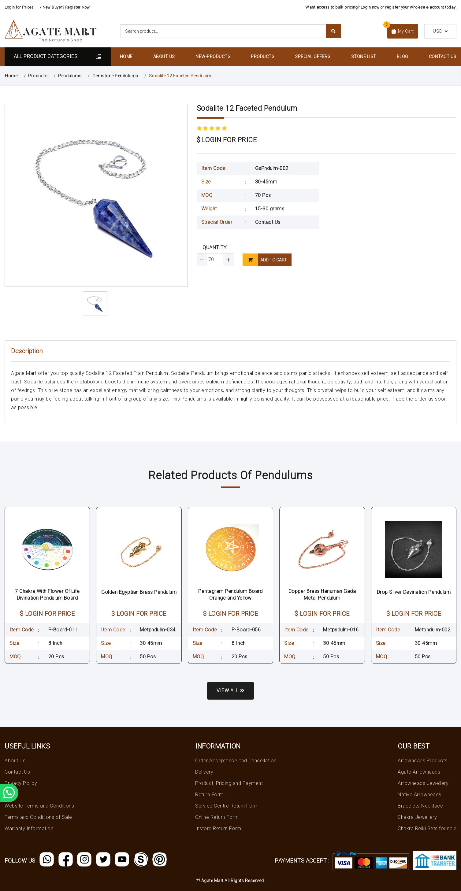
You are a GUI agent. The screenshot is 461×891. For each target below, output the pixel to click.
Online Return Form (217, 817)
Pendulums (70, 76)
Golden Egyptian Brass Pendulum (139, 592)
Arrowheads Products (423, 760)
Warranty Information (29, 828)
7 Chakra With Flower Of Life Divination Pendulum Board (47, 594)
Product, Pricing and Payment (229, 783)
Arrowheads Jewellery (423, 783)
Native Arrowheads (419, 794)
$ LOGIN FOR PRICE (227, 140)
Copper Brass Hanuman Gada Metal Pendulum (322, 594)
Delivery (204, 772)
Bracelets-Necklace (420, 806)
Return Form (209, 794)
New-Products (212, 56)
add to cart (265, 259)
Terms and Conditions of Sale (38, 817)
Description (27, 351)
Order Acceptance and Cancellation (236, 760)
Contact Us (442, 56)
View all (230, 690)
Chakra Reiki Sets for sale (427, 828)
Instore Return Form (218, 828)
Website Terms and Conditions (39, 806)
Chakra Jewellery (417, 817)
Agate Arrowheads (419, 772)
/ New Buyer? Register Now (65, 7)
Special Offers (312, 56)
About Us (164, 56)
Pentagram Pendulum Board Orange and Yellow (230, 594)
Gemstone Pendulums (115, 76)
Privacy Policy (21, 783)
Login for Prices (19, 7)
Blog (402, 56)
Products (262, 56)
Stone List (363, 56)
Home (126, 56)
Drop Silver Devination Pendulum (414, 592)
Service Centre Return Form (226, 806)
